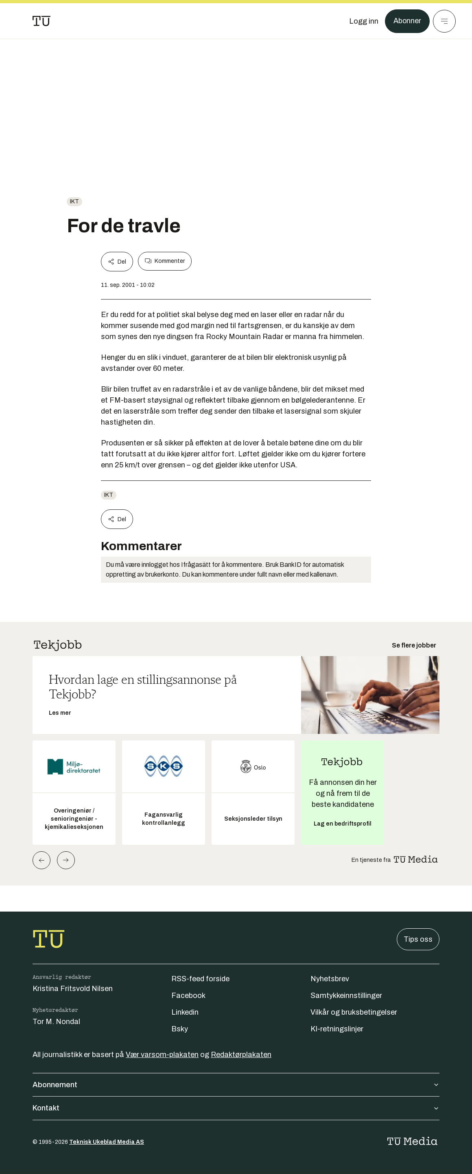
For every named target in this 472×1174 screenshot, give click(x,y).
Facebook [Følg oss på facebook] (188, 995)
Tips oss (418, 939)
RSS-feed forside (200, 979)
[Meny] (444, 21)
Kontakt (236, 1108)
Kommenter (165, 261)
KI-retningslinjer (336, 1029)
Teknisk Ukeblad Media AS (106, 1142)
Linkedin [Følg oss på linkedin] (185, 1012)
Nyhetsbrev (329, 979)
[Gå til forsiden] (41, 21)
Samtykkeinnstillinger (346, 995)
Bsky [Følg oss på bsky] (179, 1029)
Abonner (407, 21)
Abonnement (236, 1085)
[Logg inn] (363, 21)
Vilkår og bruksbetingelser (353, 1012)
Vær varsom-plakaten (162, 1055)
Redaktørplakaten (241, 1055)
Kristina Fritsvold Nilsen (73, 989)
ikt (74, 201)
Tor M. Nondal (56, 1022)
